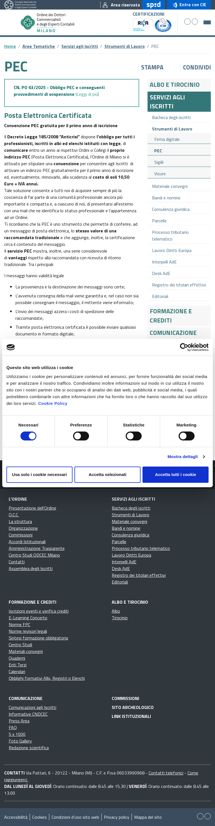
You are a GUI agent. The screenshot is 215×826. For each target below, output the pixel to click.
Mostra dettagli (182, 456)
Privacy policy (116, 817)
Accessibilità (15, 817)
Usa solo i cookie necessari (39, 474)
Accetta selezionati (107, 474)
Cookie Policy (52, 403)
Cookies (39, 817)
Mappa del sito (148, 817)
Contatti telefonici (166, 772)
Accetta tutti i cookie (175, 474)
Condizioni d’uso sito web (75, 817)
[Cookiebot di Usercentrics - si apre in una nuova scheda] (184, 347)
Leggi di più (87, 94)
